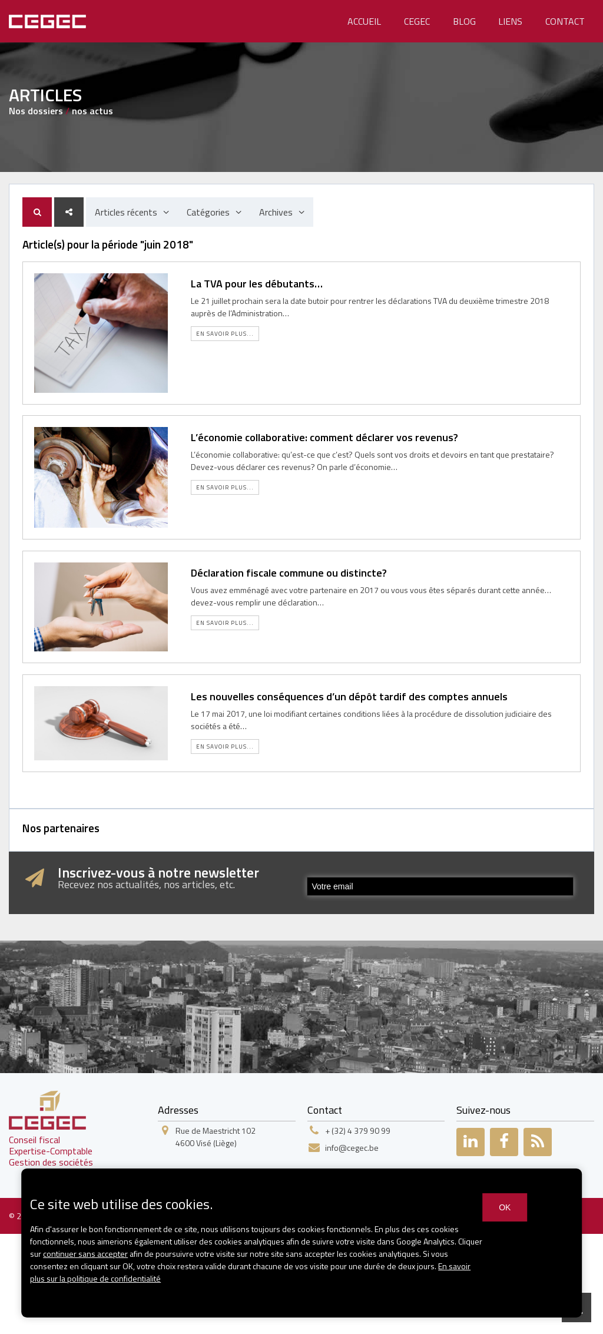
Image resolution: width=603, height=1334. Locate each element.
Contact (565, 21)
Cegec (417, 21)
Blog (464, 21)
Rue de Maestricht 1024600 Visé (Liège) (215, 1136)
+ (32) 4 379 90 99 (357, 1130)
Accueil (364, 21)
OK (505, 1207)
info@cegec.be (352, 1147)
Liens (510, 21)
